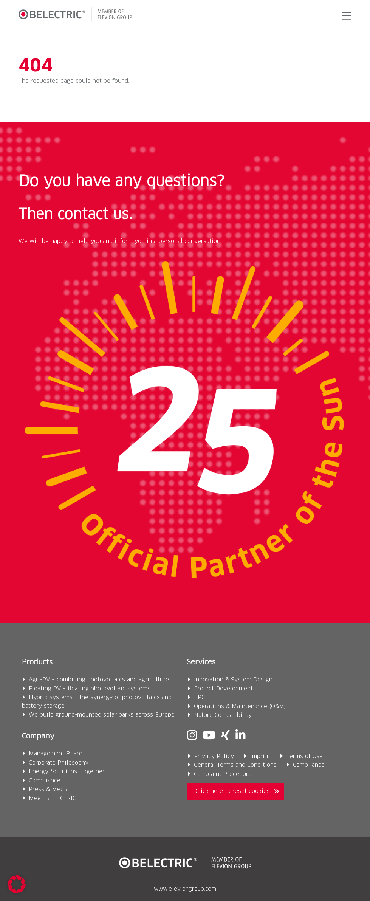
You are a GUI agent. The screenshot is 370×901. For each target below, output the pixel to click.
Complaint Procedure (223, 774)
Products (37, 662)
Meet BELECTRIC (52, 798)
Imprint (260, 756)
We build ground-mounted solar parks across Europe (102, 715)
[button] (345, 16)
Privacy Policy (214, 756)
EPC (199, 697)
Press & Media (49, 789)
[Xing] (225, 736)
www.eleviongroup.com (185, 889)
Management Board (55, 754)
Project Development (223, 689)
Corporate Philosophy (58, 763)
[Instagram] (192, 736)
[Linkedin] (240, 736)
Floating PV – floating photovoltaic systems (89, 689)
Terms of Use (304, 756)
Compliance (44, 780)
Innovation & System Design (233, 680)
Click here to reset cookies (232, 791)
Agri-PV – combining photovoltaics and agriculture (99, 680)
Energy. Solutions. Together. (67, 771)
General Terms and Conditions (235, 765)
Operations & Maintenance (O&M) (240, 706)
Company (38, 736)
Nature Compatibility (223, 715)
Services (201, 662)
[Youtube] (209, 736)
